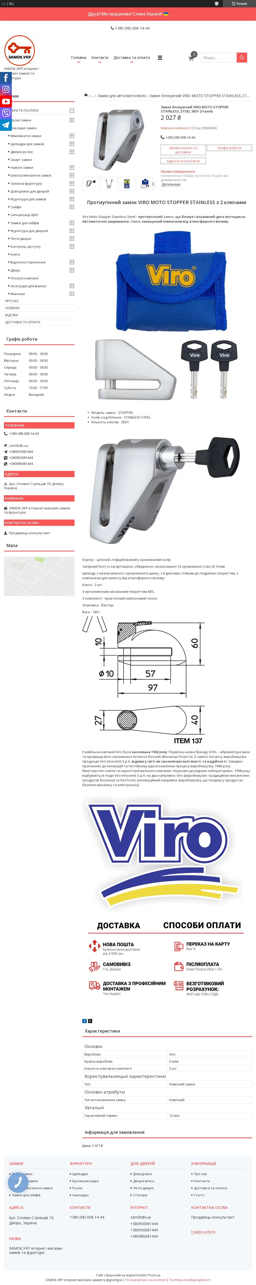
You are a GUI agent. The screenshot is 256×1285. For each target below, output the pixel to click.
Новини (12, 308)
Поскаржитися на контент (146, 1280)
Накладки (80, 1195)
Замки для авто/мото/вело (122, 95)
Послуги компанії (24, 278)
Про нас (12, 301)
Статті (199, 1195)
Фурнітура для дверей (29, 230)
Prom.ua (154, 1275)
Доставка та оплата (132, 57)
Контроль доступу (25, 246)
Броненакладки (85, 1181)
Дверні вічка (143, 1181)
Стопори (140, 1195)
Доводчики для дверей (29, 191)
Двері (15, 270)
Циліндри (80, 1173)
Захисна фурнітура (26, 183)
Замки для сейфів (24, 223)
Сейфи (15, 207)
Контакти (99, 57)
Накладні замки (23, 128)
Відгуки (11, 315)
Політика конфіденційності (190, 1280)
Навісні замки (21, 167)
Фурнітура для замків (28, 199)
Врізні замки (20, 120)
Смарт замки (21, 159)
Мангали (17, 293)
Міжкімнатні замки (25, 135)
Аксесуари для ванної (28, 286)
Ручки (77, 1188)
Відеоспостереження (27, 262)
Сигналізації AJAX (24, 214)
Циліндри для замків (27, 144)
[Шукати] (242, 58)
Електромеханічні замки (30, 175)
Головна (78, 57)
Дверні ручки (21, 151)
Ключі (15, 254)
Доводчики (142, 1173)
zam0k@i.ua (18, 445)
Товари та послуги (21, 110)
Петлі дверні (20, 238)
